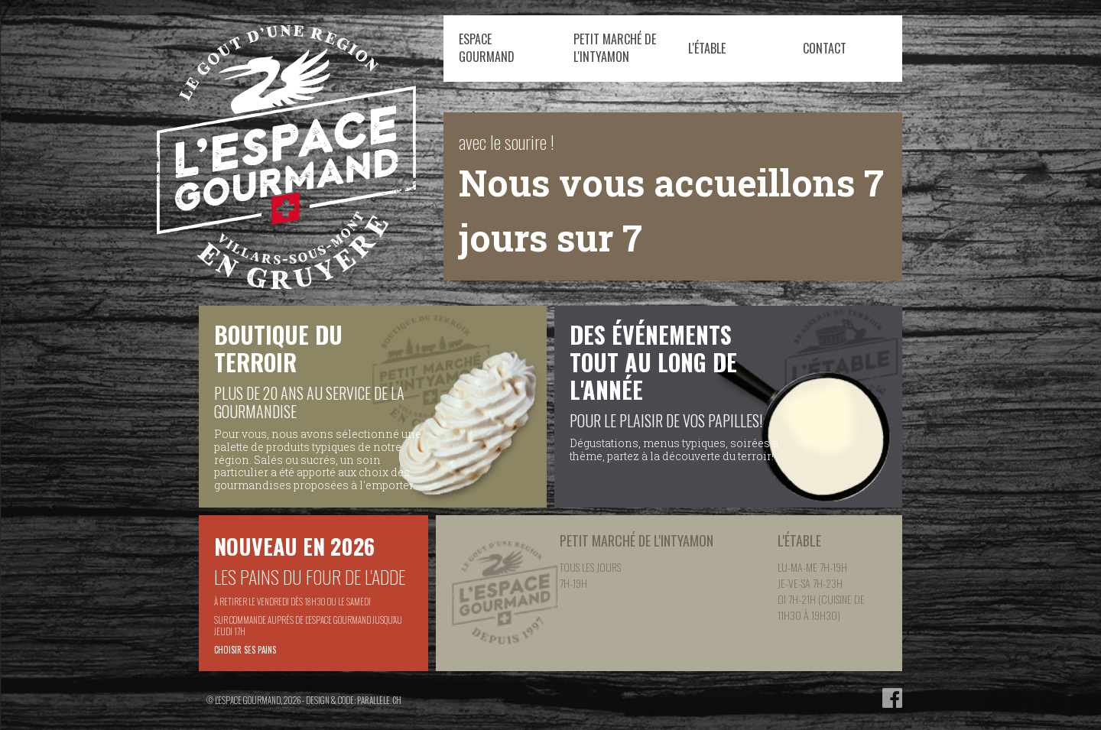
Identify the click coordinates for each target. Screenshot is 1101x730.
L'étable (707, 48)
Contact (824, 48)
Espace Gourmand (487, 48)
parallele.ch (379, 700)
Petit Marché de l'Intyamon (614, 48)
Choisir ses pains (245, 650)
